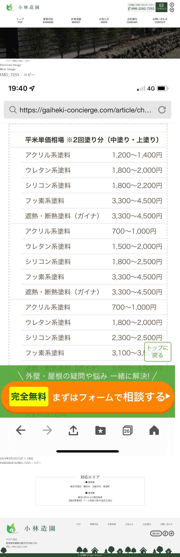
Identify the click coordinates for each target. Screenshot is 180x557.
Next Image (8, 69)
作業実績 (76, 20)
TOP (78, 524)
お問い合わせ (160, 20)
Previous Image (10, 65)
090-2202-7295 (142, 8)
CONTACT (161, 6)
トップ (20, 20)
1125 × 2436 (25, 458)
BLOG (156, 533)
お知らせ (104, 20)
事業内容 (48, 20)
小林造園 (83, 555)
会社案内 (132, 20)
